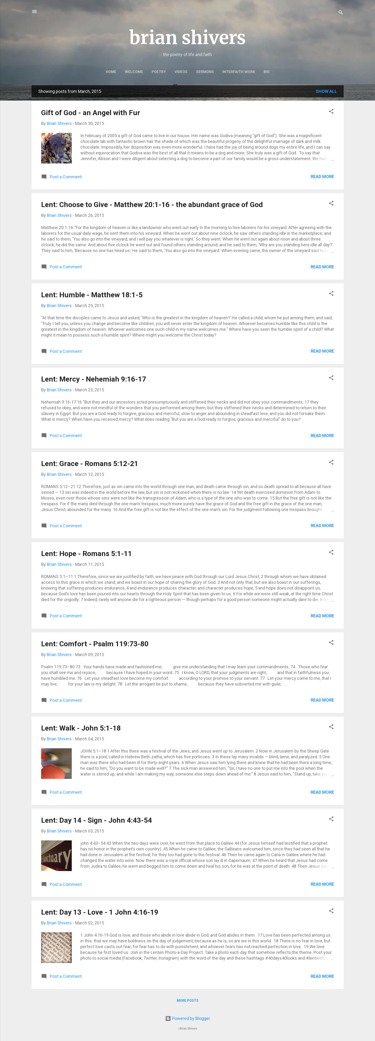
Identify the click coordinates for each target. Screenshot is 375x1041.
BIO (267, 72)
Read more (322, 176)
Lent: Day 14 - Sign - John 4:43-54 (96, 820)
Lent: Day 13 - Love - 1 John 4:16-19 (99, 912)
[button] (331, 112)
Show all (326, 91)
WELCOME (134, 72)
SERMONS (205, 72)
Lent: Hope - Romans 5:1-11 (86, 553)
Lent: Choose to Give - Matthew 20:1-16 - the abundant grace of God (152, 204)
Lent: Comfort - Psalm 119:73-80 (95, 644)
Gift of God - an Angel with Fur (90, 112)
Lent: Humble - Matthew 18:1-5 (92, 295)
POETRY (159, 72)
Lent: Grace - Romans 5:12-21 (89, 463)
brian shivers (187, 37)
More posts (188, 1000)
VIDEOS (181, 72)
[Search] (341, 13)
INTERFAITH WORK (238, 72)
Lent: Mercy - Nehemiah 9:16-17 (93, 379)
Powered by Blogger (187, 1018)
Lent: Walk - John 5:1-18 (81, 728)
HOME (111, 72)
